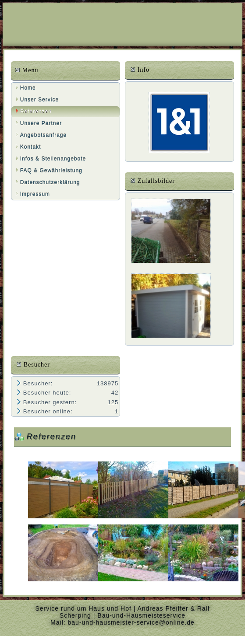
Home (28, 88)
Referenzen (36, 111)
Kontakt (30, 147)
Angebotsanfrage (43, 135)
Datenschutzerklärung (50, 182)
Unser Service (39, 100)
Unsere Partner (41, 123)
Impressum (35, 194)
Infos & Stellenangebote (53, 159)
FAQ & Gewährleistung (51, 171)
